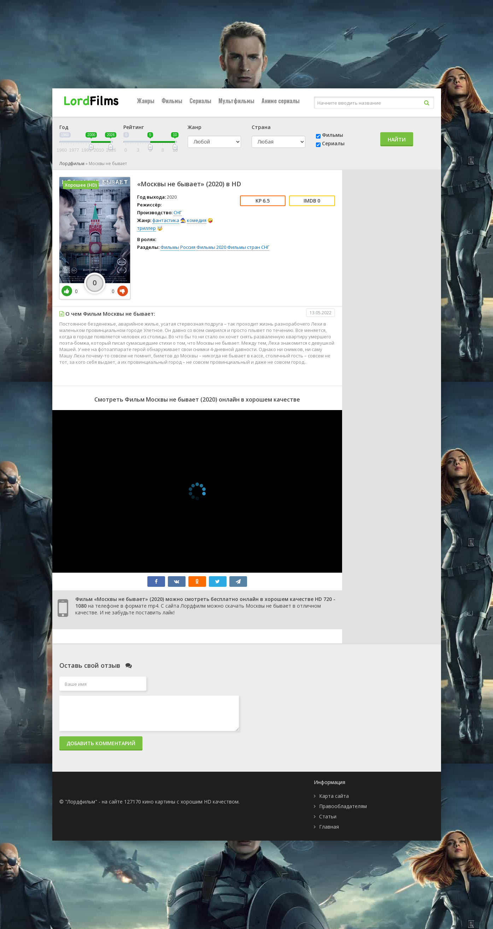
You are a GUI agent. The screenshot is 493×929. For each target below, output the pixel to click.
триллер (146, 228)
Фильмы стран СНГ (248, 247)
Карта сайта (334, 796)
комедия (196, 220)
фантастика (165, 220)
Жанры (145, 101)
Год (64, 127)
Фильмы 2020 (211, 247)
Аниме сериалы (281, 101)
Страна (261, 127)
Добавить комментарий (100, 743)
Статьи (327, 816)
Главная (329, 826)
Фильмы (172, 101)
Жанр (194, 127)
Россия (187, 247)
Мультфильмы (236, 101)
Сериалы (200, 101)
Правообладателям (343, 806)
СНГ (178, 212)
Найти (397, 139)
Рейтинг (133, 127)
